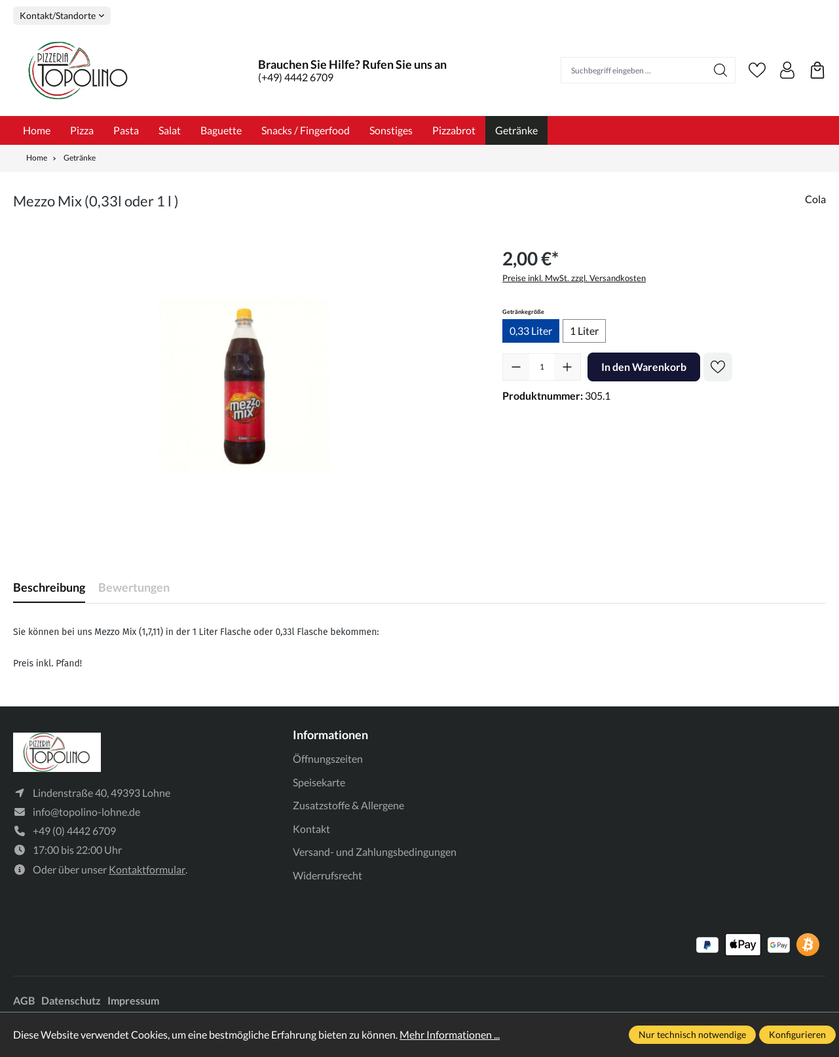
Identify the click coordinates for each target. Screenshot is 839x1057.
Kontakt (311, 828)
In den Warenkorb (643, 366)
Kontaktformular (147, 869)
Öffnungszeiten (328, 758)
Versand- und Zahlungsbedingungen (375, 851)
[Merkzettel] (757, 70)
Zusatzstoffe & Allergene (348, 805)
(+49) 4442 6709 (295, 77)
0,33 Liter (531, 330)
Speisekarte (319, 782)
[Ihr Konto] (787, 70)
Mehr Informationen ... (450, 1034)
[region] (244, 385)
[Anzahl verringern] (516, 367)
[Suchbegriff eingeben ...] (634, 70)
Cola (815, 199)
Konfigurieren (797, 1034)
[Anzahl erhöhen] (567, 367)
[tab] (49, 587)
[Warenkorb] (817, 70)
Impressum (133, 1000)
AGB (24, 1000)
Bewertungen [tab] (134, 587)
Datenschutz (71, 1000)
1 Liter (584, 330)
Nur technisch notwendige (692, 1034)
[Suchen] (721, 70)
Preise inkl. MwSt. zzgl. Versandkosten (574, 278)
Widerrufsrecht (327, 875)
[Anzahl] (542, 367)
